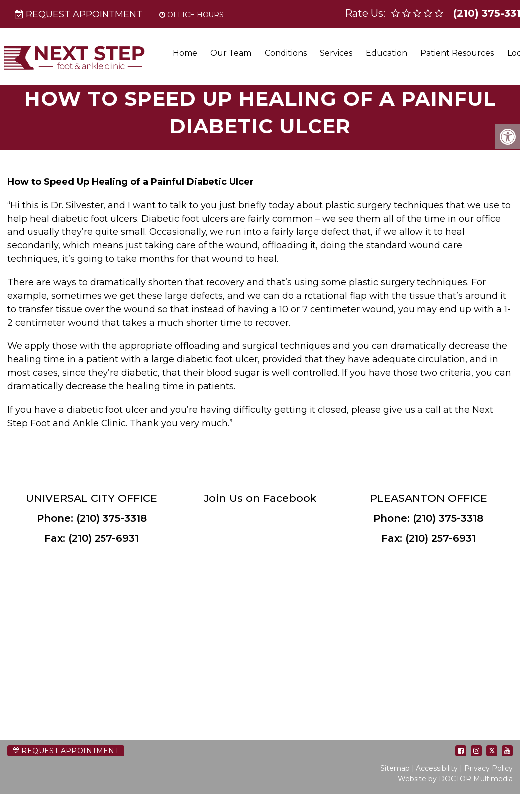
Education (386, 53)
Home (185, 53)
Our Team (230, 53)
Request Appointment (78, 14)
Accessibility (437, 768)
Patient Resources (457, 53)
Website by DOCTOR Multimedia (455, 778)
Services (336, 53)
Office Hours (191, 14)
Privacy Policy (488, 768)
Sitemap (395, 768)
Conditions (286, 53)
